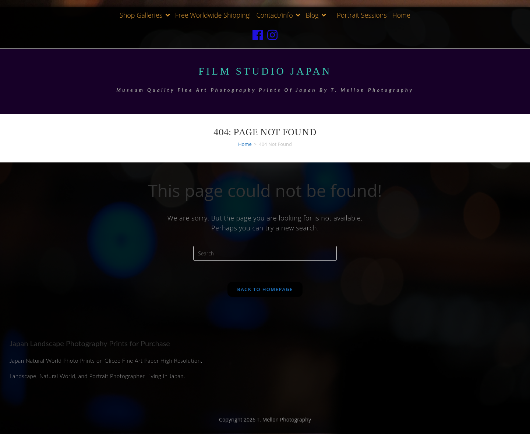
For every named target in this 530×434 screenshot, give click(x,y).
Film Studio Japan (265, 70)
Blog (315, 15)
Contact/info (278, 15)
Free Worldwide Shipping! (213, 15)
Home (401, 15)
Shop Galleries (145, 15)
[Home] (245, 143)
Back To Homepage (265, 290)
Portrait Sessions (362, 15)
